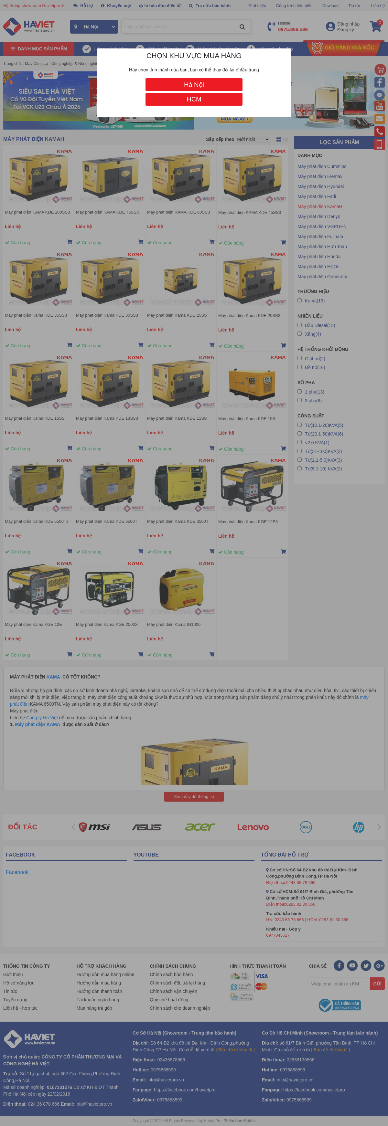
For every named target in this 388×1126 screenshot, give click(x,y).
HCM (194, 99)
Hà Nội (194, 84)
